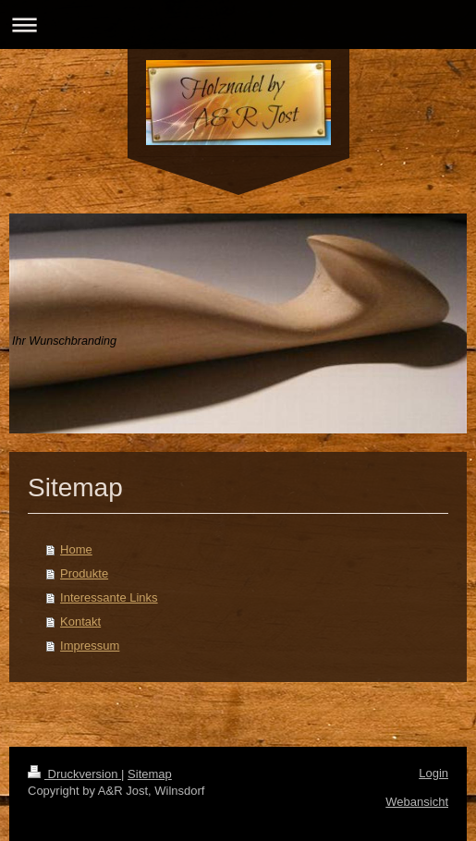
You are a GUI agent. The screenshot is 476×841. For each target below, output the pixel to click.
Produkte (84, 573)
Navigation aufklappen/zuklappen (238, 24)
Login (433, 773)
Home (76, 549)
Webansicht (416, 802)
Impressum (89, 645)
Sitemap (150, 774)
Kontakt (80, 621)
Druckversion (74, 774)
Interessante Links (109, 597)
